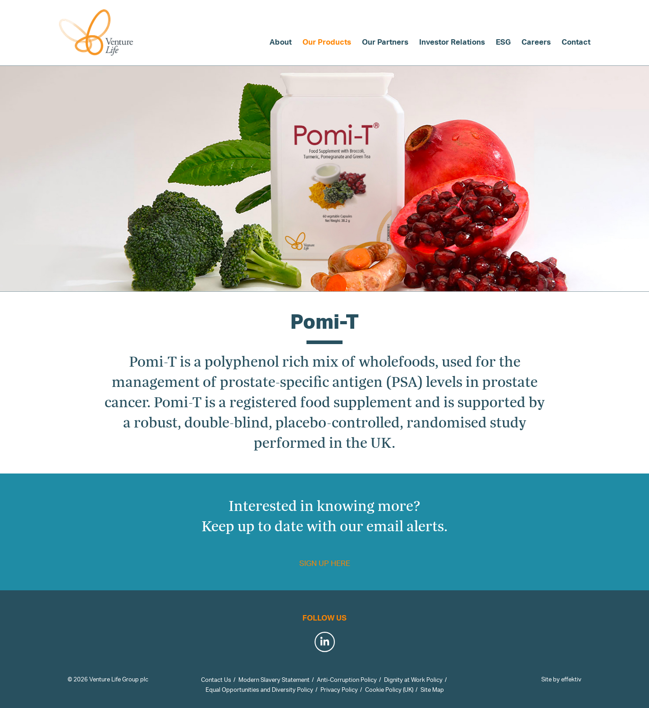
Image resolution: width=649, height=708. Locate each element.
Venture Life (97, 32)
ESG (503, 41)
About (281, 41)
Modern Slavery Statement (274, 679)
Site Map (432, 689)
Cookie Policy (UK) (389, 689)
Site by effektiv (561, 679)
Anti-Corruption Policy (347, 679)
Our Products (326, 41)
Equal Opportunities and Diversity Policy (259, 689)
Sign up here (324, 563)
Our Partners (385, 41)
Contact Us (216, 679)
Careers (536, 41)
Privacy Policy (339, 689)
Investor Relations (452, 41)
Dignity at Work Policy (413, 679)
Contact (576, 41)
